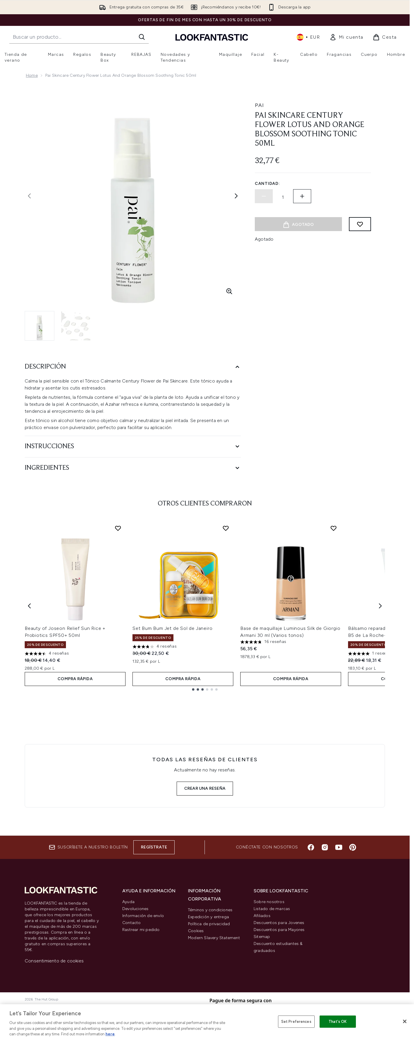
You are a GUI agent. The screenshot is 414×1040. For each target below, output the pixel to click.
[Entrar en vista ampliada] (229, 291)
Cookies (196, 930)
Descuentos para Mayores (279, 929)
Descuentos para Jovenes (279, 922)
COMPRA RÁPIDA (75, 678)
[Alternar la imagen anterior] (29, 196)
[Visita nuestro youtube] (339, 847)
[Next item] (380, 605)
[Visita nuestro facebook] (311, 847)
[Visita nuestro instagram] (325, 847)
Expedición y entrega (208, 916)
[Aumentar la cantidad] (302, 196)
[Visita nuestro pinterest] (353, 847)
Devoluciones (135, 908)
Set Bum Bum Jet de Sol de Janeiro (172, 628)
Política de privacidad (209, 923)
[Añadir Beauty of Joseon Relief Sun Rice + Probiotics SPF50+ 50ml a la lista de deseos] (118, 528)
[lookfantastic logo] (211, 37)
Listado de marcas (272, 908)
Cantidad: (267, 183)
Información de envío (143, 915)
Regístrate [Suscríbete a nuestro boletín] (154, 847)
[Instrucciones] (133, 446)
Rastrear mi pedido (141, 929)
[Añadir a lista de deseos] (360, 224)
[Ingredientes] (133, 468)
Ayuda (128, 901)
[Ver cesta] (384, 37)
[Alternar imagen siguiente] (236, 196)
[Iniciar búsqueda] (141, 37)
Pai (259, 105)
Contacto (131, 922)
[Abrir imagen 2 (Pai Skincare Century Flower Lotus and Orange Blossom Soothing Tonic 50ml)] (75, 325)
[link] (346, 37)
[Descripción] (133, 367)
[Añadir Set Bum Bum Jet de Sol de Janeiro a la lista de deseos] (226, 528)
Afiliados (262, 915)
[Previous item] (29, 605)
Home (32, 75)
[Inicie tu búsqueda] (79, 37)
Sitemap (262, 936)
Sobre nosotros (269, 901)
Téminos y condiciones (210, 909)
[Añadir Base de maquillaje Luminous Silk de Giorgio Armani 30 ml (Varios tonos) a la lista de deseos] (333, 528)
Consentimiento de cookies (54, 961)
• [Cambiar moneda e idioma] (308, 37)
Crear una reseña (204, 788)
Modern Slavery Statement (214, 937)
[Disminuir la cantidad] (264, 196)
